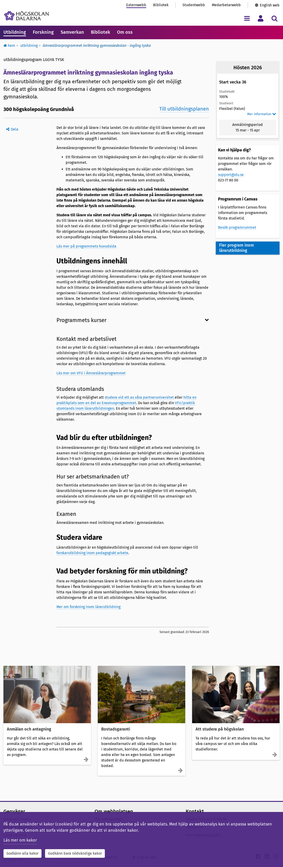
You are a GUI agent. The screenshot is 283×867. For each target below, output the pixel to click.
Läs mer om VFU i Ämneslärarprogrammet (91, 373)
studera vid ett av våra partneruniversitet (139, 397)
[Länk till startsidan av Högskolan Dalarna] (26, 15)
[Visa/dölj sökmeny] (274, 18)
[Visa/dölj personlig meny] (260, 18)
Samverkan (72, 32)
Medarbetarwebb (226, 5)
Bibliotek (160, 5)
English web (270, 5)
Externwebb (136, 5)
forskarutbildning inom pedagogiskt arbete (92, 553)
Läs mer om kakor (20, 840)
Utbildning (14, 32)
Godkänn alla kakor (22, 853)
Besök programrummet (237, 227)
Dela (14, 129)
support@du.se (231, 174)
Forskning (43, 32)
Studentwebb (193, 5)
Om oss (125, 32)
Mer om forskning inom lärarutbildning (88, 607)
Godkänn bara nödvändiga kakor (75, 853)
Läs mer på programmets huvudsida (86, 246)
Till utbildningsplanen (184, 109)
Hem (9, 45)
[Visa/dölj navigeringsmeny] (247, 18)
